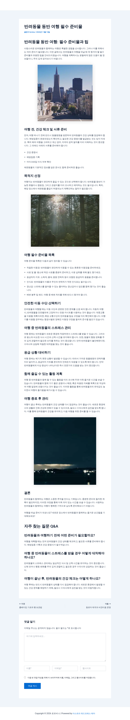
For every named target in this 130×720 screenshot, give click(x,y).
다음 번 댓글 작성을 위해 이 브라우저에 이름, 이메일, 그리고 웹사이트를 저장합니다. (62, 678)
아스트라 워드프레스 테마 (84, 713)
